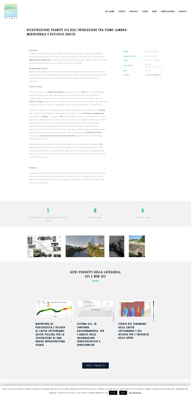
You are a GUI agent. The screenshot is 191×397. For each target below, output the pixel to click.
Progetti (133, 11)
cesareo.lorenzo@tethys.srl (153, 75)
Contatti (182, 11)
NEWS (154, 11)
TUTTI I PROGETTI (95, 365)
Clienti (145, 11)
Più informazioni (135, 392)
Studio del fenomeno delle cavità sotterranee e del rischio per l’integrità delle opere (133, 331)
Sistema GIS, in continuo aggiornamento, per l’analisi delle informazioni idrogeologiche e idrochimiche (90, 334)
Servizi (122, 11)
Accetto (113, 393)
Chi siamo (110, 11)
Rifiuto (123, 393)
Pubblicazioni (168, 11)
